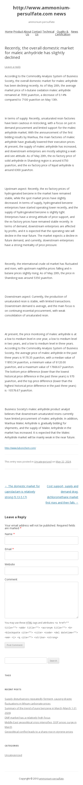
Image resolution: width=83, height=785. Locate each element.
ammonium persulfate (51, 778)
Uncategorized (43, 461)
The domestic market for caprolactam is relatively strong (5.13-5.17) (22, 491)
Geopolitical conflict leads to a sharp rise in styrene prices (39, 731)
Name (10, 534)
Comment (11, 579)
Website (10, 564)
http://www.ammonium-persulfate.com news (41, 11)
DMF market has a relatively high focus (27, 717)
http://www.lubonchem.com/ (20, 448)
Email (9, 549)
